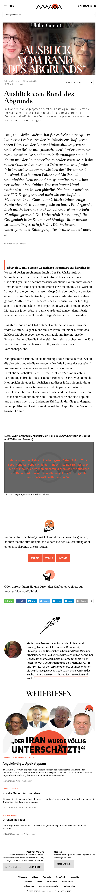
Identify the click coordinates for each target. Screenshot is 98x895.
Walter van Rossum (17, 243)
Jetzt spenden (64, 864)
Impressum (52, 881)
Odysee (45, 494)
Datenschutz (67, 881)
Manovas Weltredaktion (26, 834)
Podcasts (47, 877)
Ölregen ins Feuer (14, 820)
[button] (9, 601)
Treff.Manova (28, 886)
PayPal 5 (49, 558)
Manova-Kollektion (28, 591)
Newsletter (75, 877)
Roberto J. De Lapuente (26, 807)
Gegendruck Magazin (48, 886)
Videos (35, 877)
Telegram (22, 877)
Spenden (35, 558)
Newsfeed (60, 877)
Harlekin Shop (69, 886)
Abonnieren (35, 867)
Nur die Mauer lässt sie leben (21, 793)
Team (39, 881)
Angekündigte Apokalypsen (24, 763)
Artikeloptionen (79, 82)
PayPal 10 (62, 558)
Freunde (28, 881)
